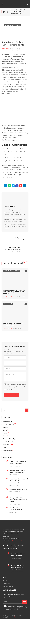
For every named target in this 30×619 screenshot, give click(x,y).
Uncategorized (7, 450)
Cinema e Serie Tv (21, 10)
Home (12, 10)
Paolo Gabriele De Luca (9, 296)
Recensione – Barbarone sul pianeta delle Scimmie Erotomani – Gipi (19, 481)
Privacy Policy (8, 586)
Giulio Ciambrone (7, 328)
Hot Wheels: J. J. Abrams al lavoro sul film (13, 324)
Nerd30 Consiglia (8, 442)
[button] (27, 4)
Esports (5, 427)
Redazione (6, 581)
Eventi (5, 430)
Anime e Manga (7, 421)
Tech (4, 447)
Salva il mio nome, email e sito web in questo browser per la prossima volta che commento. (15, 387)
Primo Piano (17, 25)
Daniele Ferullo (5, 48)
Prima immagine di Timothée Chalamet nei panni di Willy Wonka (14, 291)
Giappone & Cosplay (9, 439)
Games (5, 436)
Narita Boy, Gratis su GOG (18, 489)
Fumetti (5, 433)
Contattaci (6, 584)
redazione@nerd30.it (16, 541)
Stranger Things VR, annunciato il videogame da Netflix (19, 499)
